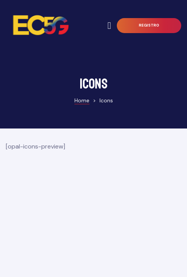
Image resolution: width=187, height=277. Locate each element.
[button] (149, 25)
